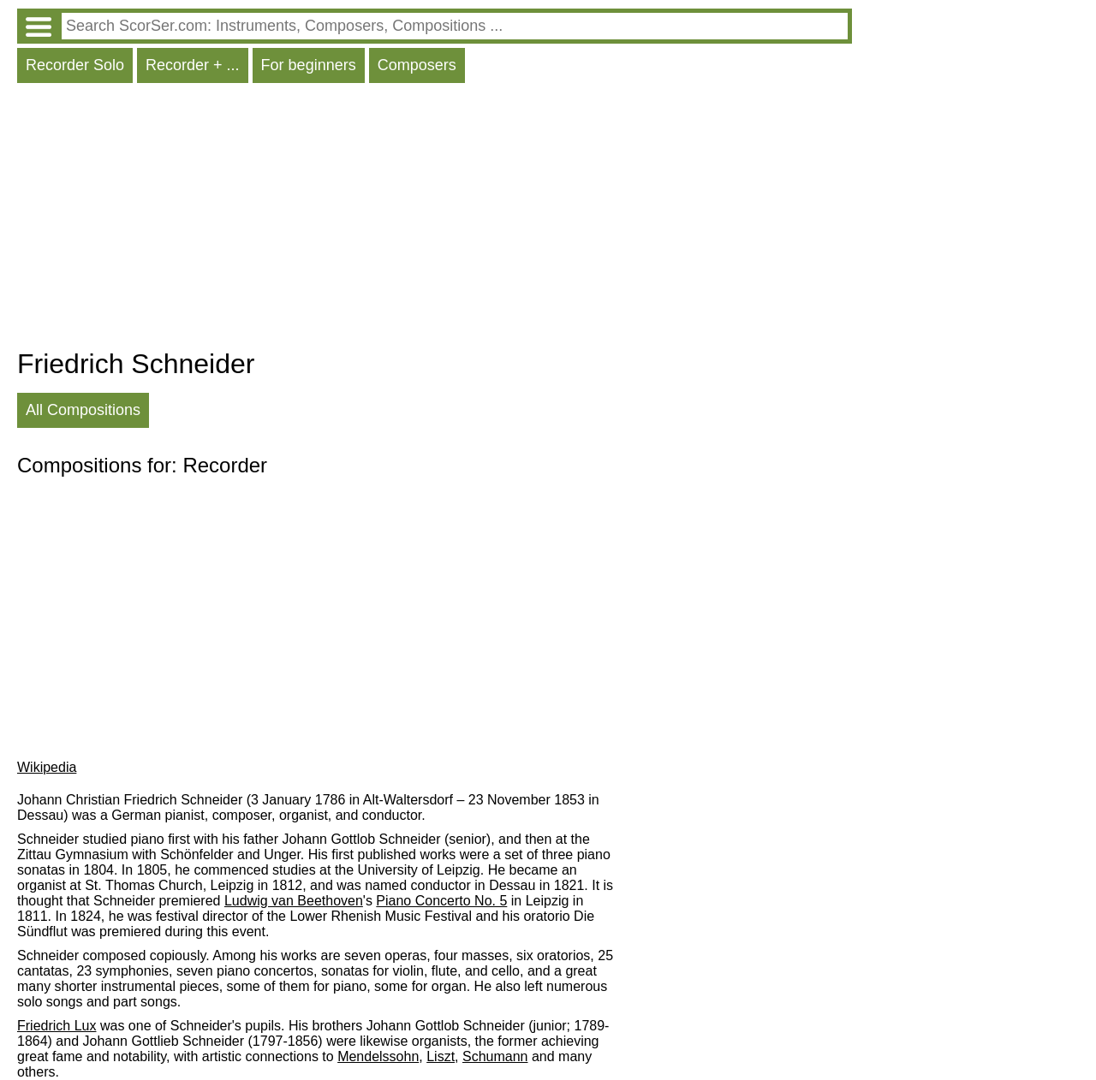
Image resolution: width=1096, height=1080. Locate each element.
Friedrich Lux (56, 1025)
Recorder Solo (75, 65)
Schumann (495, 1056)
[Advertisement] (434, 220)
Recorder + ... (193, 65)
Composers (417, 65)
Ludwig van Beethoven (293, 900)
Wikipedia (46, 767)
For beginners (308, 65)
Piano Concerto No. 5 (441, 900)
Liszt (440, 1056)
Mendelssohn (378, 1056)
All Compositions (83, 409)
